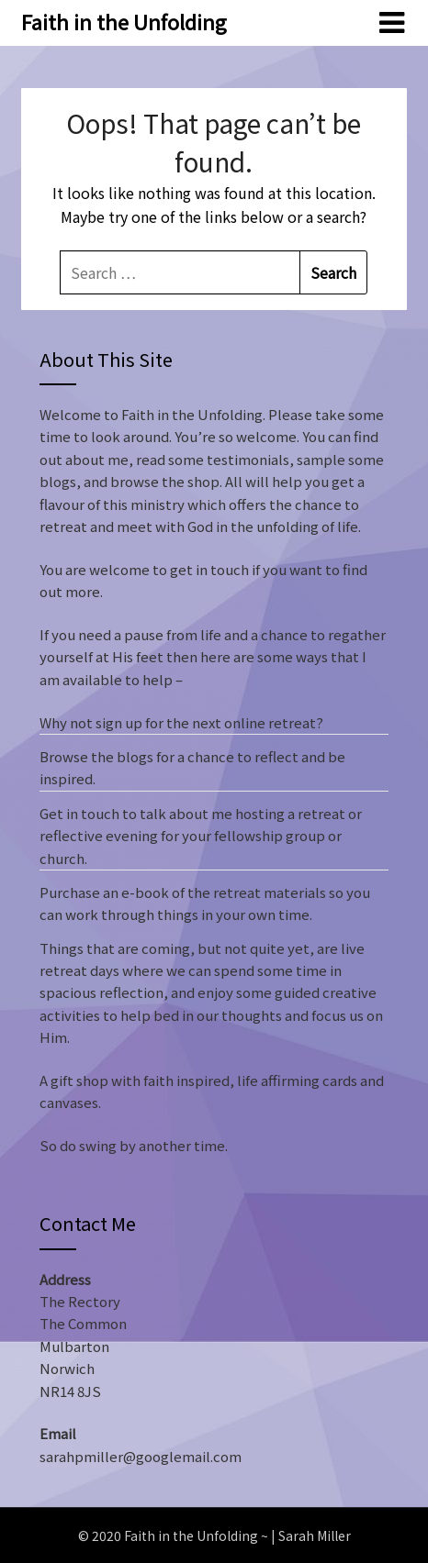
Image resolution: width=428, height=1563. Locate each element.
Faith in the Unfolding (124, 21)
